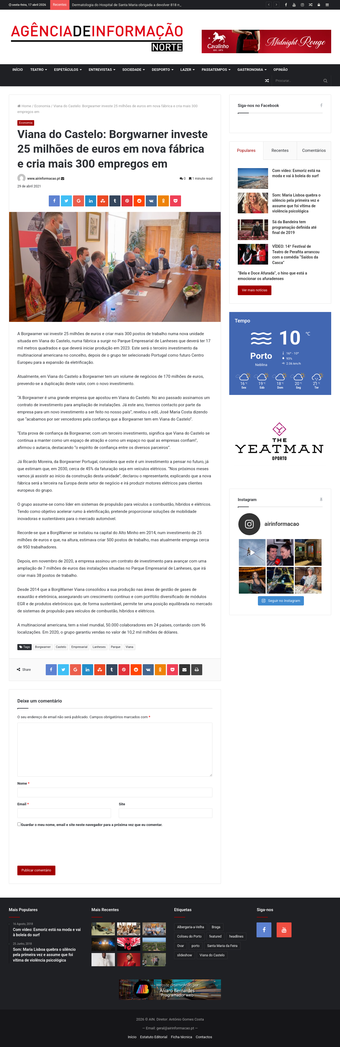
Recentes (280, 150)
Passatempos (214, 70)
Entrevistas (100, 70)
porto (196, 946)
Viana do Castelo (212, 955)
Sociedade (131, 70)
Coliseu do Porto (189, 936)
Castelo (61, 647)
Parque (115, 647)
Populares (246, 150)
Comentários (314, 150)
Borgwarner (43, 647)
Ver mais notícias (254, 290)
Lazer (185, 70)
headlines (236, 936)
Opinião (281, 70)
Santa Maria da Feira (222, 946)
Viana (129, 647)
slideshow (184, 955)
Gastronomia (250, 70)
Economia (42, 106)
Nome (23, 783)
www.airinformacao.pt (43, 179)
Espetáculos (66, 70)
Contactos (204, 1037)
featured (215, 936)
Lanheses (99, 647)
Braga (216, 927)
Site (122, 804)
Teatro (37, 70)
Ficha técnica (181, 1037)
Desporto (161, 70)
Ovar (180, 946)
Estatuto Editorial (154, 1037)
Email (23, 804)
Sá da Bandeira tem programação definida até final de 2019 (294, 227)
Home (24, 106)
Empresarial (79, 647)
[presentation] (59, 845)
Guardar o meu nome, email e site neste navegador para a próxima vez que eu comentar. (92, 825)
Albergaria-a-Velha (190, 927)
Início (17, 70)
